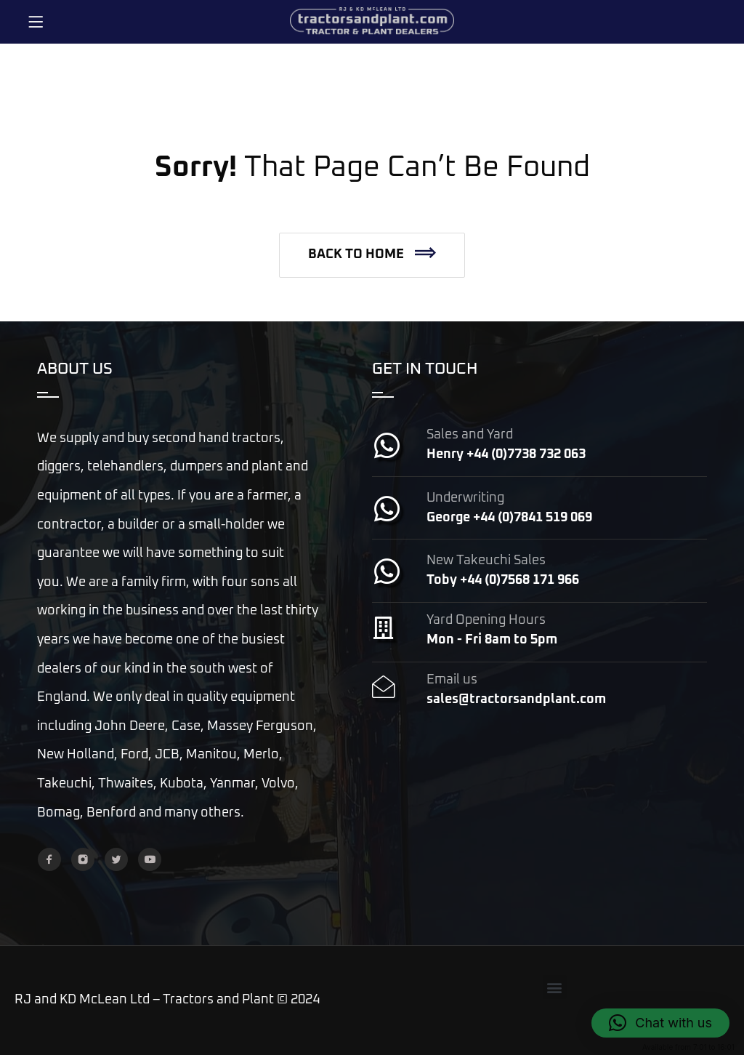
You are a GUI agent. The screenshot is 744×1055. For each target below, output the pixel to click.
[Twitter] (116, 859)
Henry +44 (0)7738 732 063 (506, 454)
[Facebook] (49, 859)
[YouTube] (149, 859)
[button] (372, 255)
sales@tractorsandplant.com (516, 699)
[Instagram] (83, 859)
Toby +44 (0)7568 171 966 (502, 580)
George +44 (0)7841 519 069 (509, 517)
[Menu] (35, 22)
